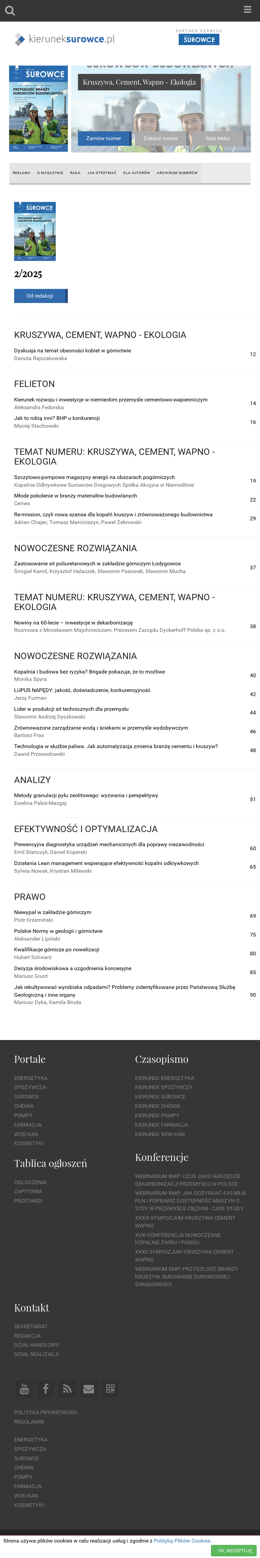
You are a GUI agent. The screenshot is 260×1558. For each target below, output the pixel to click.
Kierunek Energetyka (164, 1078)
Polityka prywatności (45, 1412)
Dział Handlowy (36, 1345)
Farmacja (27, 1125)
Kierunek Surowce (160, 1096)
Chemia (24, 1106)
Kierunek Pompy (157, 1115)
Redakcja (27, 1336)
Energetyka (30, 1078)
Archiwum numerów (177, 173)
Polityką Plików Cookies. (183, 1541)
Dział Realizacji (36, 1354)
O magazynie (50, 173)
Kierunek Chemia (157, 1106)
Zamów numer (103, 138)
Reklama (22, 173)
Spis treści (218, 138)
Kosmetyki (29, 1143)
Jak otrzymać (102, 173)
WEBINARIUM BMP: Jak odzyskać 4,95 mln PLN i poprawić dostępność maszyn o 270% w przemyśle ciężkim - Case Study (190, 1201)
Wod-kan (26, 1134)
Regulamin (29, 1422)
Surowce (26, 1096)
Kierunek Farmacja (161, 1125)
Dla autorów (136, 173)
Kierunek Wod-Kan (160, 1134)
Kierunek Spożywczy (164, 1087)
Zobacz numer (160, 138)
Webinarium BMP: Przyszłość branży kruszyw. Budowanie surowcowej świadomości (186, 1277)
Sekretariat (31, 1326)
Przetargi (28, 1201)
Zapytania (28, 1191)
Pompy (23, 1115)
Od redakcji (40, 296)
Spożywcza (30, 1087)
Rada (75, 173)
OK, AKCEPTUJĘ (235, 1550)
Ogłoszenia (30, 1182)
